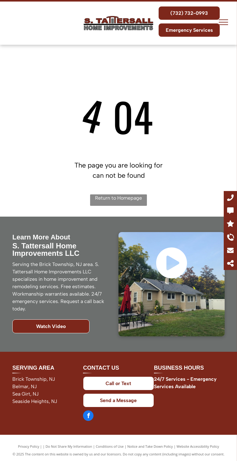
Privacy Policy (28, 446)
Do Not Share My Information (69, 446)
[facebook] (88, 416)
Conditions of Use (110, 446)
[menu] (223, 22)
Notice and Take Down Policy (150, 446)
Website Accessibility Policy (198, 446)
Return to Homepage (118, 198)
